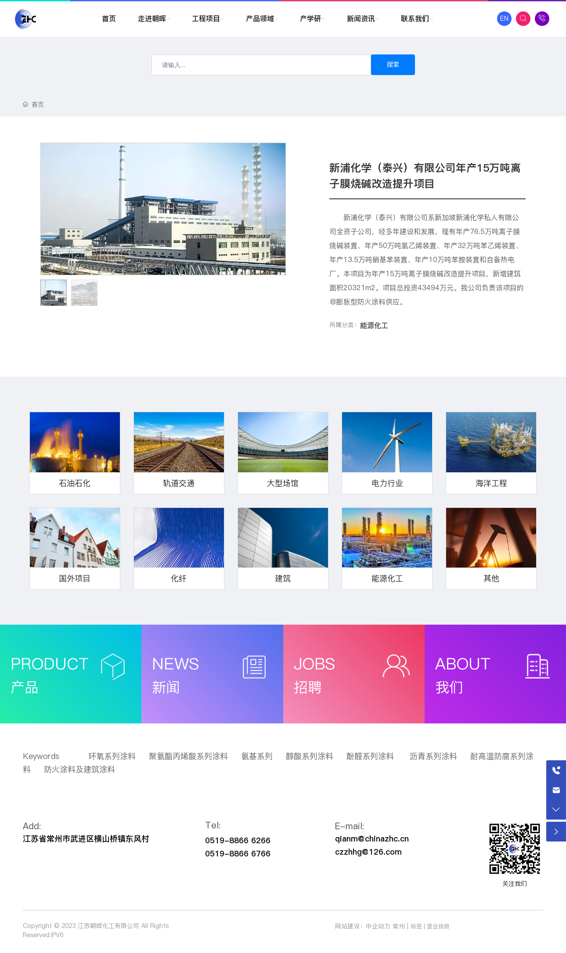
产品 (25, 687)
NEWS (175, 664)
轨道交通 (179, 483)
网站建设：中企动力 (362, 926)
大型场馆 (283, 483)
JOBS (314, 664)
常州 (399, 926)
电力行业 (387, 483)
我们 (449, 687)
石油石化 (74, 483)
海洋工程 (491, 483)
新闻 (166, 687)
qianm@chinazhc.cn (372, 838)
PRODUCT (50, 664)
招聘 (308, 687)
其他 (491, 578)
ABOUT (462, 664)
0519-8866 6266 (237, 840)
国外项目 (74, 578)
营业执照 (438, 926)
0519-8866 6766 (237, 853)
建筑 (283, 578)
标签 (416, 926)
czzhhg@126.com (368, 851)
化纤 (179, 578)
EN (504, 18)
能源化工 (374, 325)
